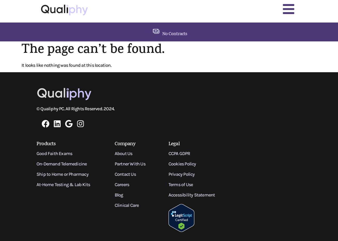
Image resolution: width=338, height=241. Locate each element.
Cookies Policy (182, 163)
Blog (119, 195)
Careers (122, 184)
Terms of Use (180, 184)
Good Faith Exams (54, 153)
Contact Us (125, 174)
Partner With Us (130, 163)
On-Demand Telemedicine (61, 163)
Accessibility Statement (191, 195)
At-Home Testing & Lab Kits (63, 184)
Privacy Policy (181, 174)
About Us (124, 153)
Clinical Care (127, 205)
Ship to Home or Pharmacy (62, 174)
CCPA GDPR (179, 153)
